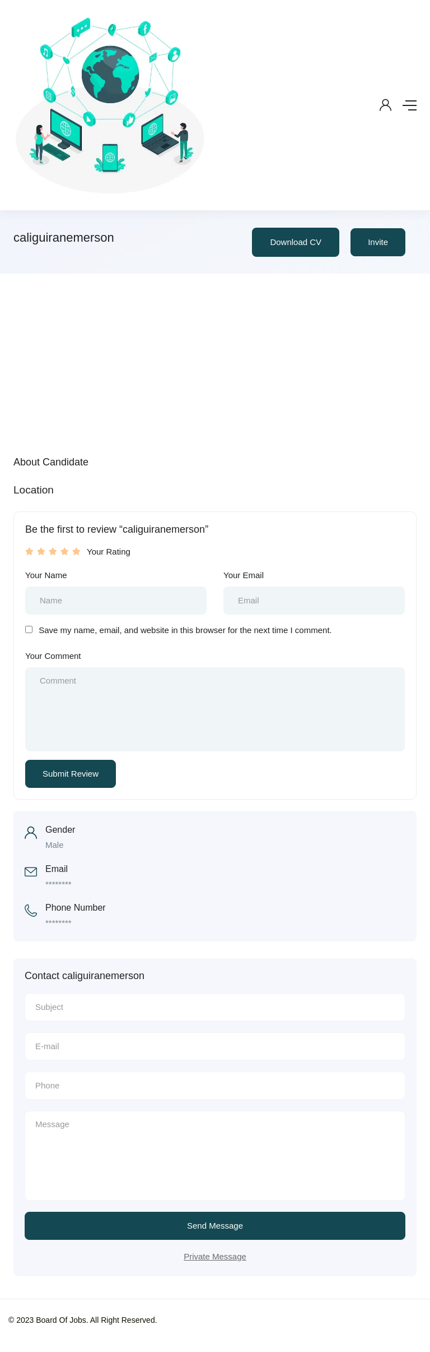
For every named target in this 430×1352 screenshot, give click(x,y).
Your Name (46, 575)
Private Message (215, 1256)
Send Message (215, 1225)
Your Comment (53, 656)
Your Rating (108, 551)
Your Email (243, 575)
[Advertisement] (215, 357)
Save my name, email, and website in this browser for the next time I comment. (185, 630)
